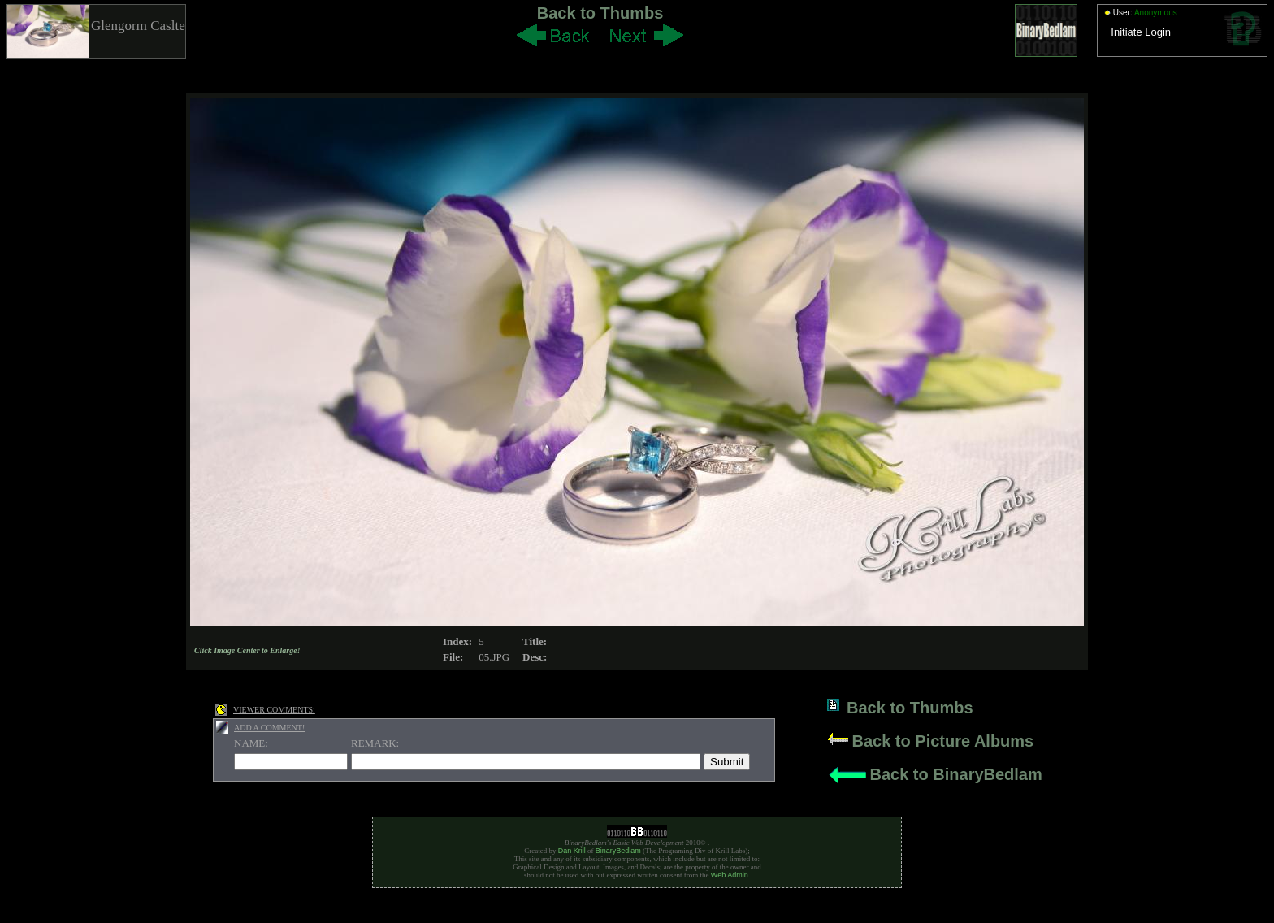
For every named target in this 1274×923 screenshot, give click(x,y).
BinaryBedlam (618, 851)
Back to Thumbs (600, 13)
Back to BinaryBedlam (955, 774)
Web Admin (729, 875)
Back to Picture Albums (943, 741)
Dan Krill (572, 851)
